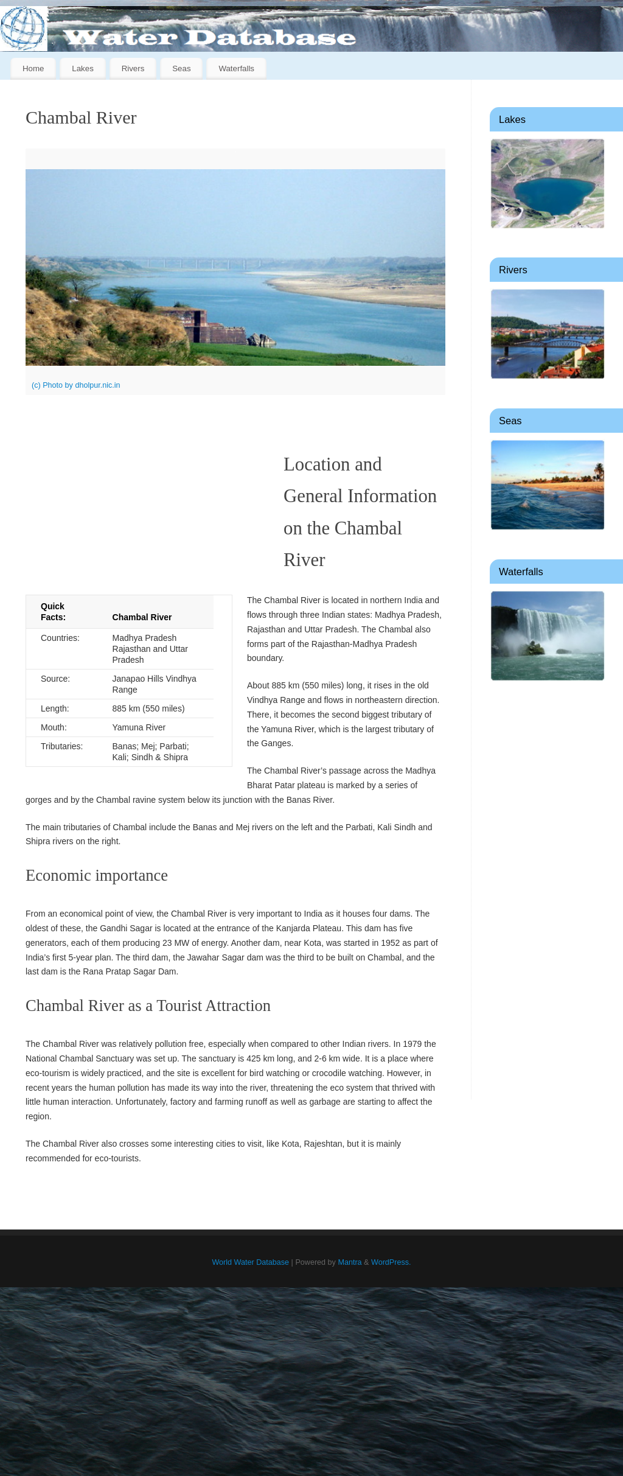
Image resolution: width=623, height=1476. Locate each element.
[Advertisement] (547, 892)
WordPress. (391, 1262)
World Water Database (250, 1262)
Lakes (82, 68)
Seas (181, 68)
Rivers (133, 68)
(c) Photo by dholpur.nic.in (76, 385)
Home (33, 68)
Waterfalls (236, 68)
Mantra (349, 1262)
